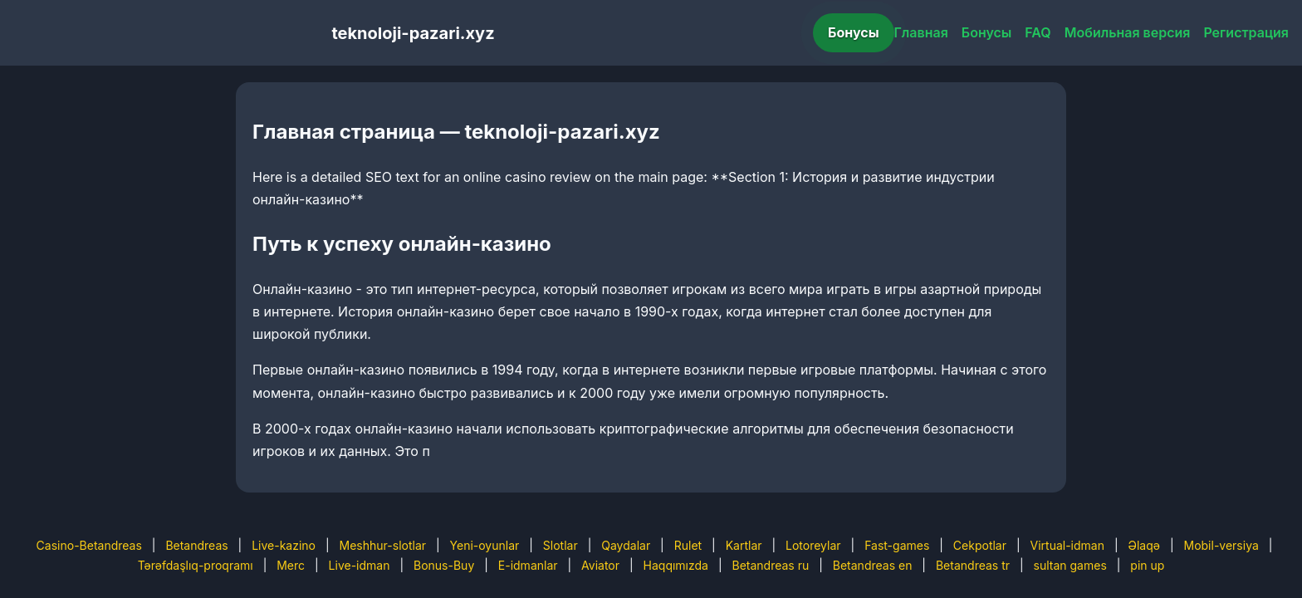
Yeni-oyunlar (485, 545)
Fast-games (896, 545)
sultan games (1070, 565)
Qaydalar (625, 545)
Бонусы (853, 32)
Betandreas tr (973, 565)
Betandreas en (873, 565)
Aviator (600, 565)
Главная (921, 32)
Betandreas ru (771, 565)
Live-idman (359, 565)
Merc (291, 565)
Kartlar (744, 545)
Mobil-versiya (1220, 545)
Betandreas (196, 545)
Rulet (688, 545)
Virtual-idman (1067, 545)
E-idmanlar (528, 565)
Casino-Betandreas (89, 545)
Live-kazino (284, 545)
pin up (1147, 565)
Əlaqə (1144, 545)
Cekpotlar (979, 545)
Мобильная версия (1128, 32)
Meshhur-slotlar (383, 545)
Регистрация (1246, 32)
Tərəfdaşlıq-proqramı (195, 565)
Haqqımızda (676, 565)
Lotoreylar (813, 545)
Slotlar (560, 545)
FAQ (1037, 32)
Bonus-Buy (444, 565)
